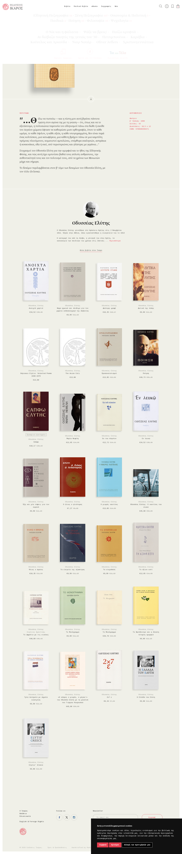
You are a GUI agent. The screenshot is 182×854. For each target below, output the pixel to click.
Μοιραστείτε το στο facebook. (126, 52)
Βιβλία (67, 6)
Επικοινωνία (25, 816)
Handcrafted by (82, 848)
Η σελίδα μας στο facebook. (59, 817)
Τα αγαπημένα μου (173, 6)
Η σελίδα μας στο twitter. (67, 817)
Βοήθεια (23, 814)
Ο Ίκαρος (24, 811)
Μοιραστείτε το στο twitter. (133, 52)
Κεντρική (8, 16)
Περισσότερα (115, 241)
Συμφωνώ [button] (102, 845)
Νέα (116, 6)
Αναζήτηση (160, 6)
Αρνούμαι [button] (115, 845)
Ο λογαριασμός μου (167, 6)
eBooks (95, 6)
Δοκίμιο (28, 16)
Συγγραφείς (106, 6)
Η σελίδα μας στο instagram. (74, 817)
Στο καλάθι (106, 52)
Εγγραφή (152, 817)
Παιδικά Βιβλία (81, 6)
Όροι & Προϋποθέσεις (57, 848)
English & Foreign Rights (32, 822)
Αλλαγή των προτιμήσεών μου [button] (137, 845)
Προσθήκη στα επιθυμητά (119, 52)
